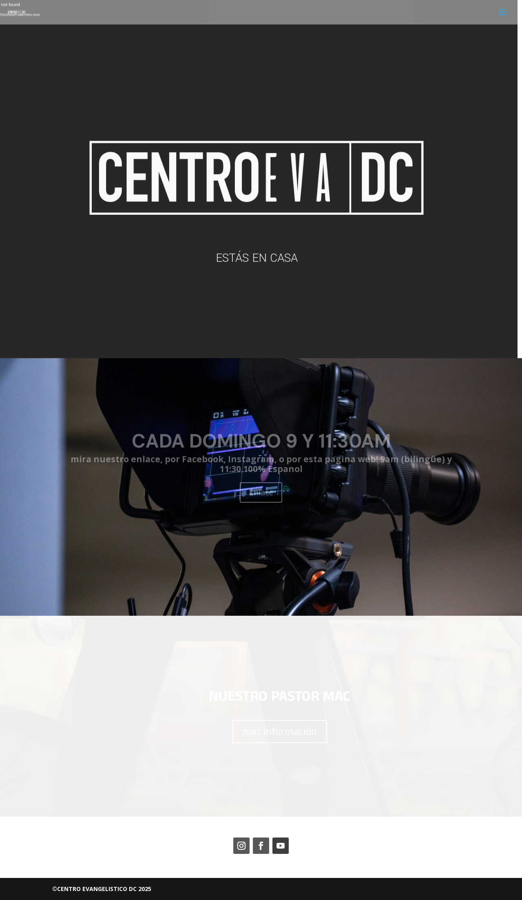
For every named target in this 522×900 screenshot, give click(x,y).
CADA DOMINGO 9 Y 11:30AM (261, 441)
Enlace (261, 492)
